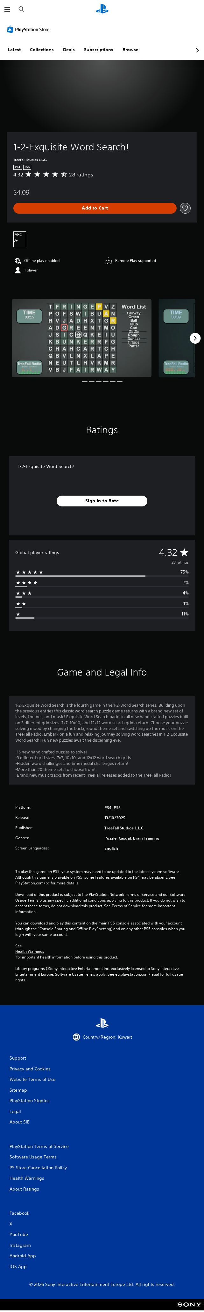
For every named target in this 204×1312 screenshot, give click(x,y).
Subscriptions (98, 49)
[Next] (195, 338)
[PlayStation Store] (29, 29)
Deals (69, 49)
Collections (42, 49)
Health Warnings (29, 951)
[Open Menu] (7, 9)
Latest (14, 49)
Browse (130, 49)
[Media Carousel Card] (81, 338)
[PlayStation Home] (102, 9)
